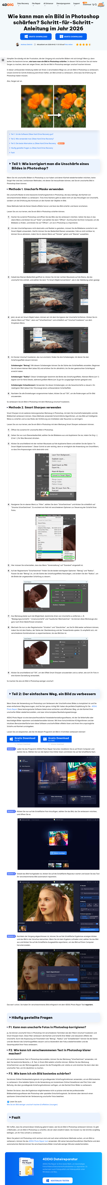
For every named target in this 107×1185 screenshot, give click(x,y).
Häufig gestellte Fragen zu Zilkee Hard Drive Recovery (32, 148)
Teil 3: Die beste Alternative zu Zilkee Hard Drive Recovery (33, 143)
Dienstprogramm (63, 3)
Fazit (13, 152)
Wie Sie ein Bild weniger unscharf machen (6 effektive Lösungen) (32, 1104)
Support (76, 3)
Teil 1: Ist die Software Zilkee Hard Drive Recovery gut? (32, 134)
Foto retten (69, 44)
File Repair (36, 3)
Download (87, 4)
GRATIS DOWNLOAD (36, 36)
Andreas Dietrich (26, 44)
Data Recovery (23, 3)
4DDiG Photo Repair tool (38, 1141)
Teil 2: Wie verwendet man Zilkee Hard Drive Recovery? (32, 139)
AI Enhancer (48, 3)
